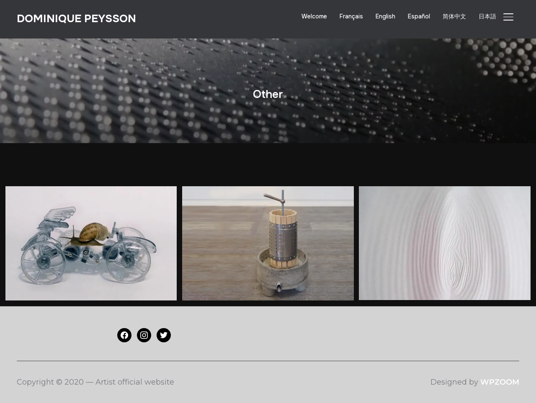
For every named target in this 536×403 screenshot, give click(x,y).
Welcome (314, 16)
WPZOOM (499, 382)
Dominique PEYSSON (76, 19)
